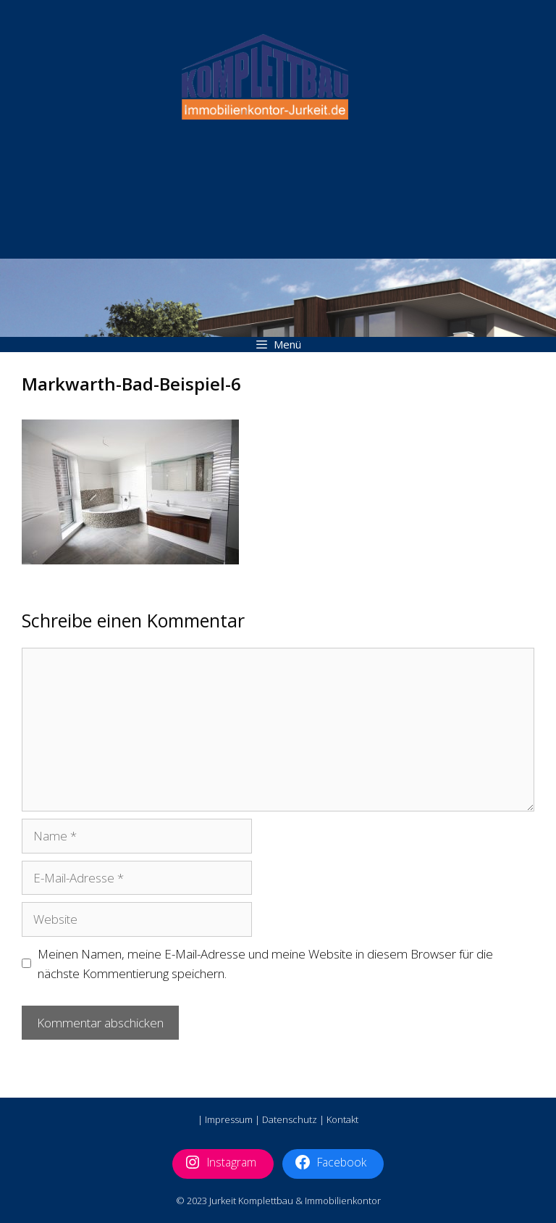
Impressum (229, 1119)
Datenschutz (289, 1119)
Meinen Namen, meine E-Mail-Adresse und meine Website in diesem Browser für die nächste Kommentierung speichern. (265, 964)
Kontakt (342, 1119)
